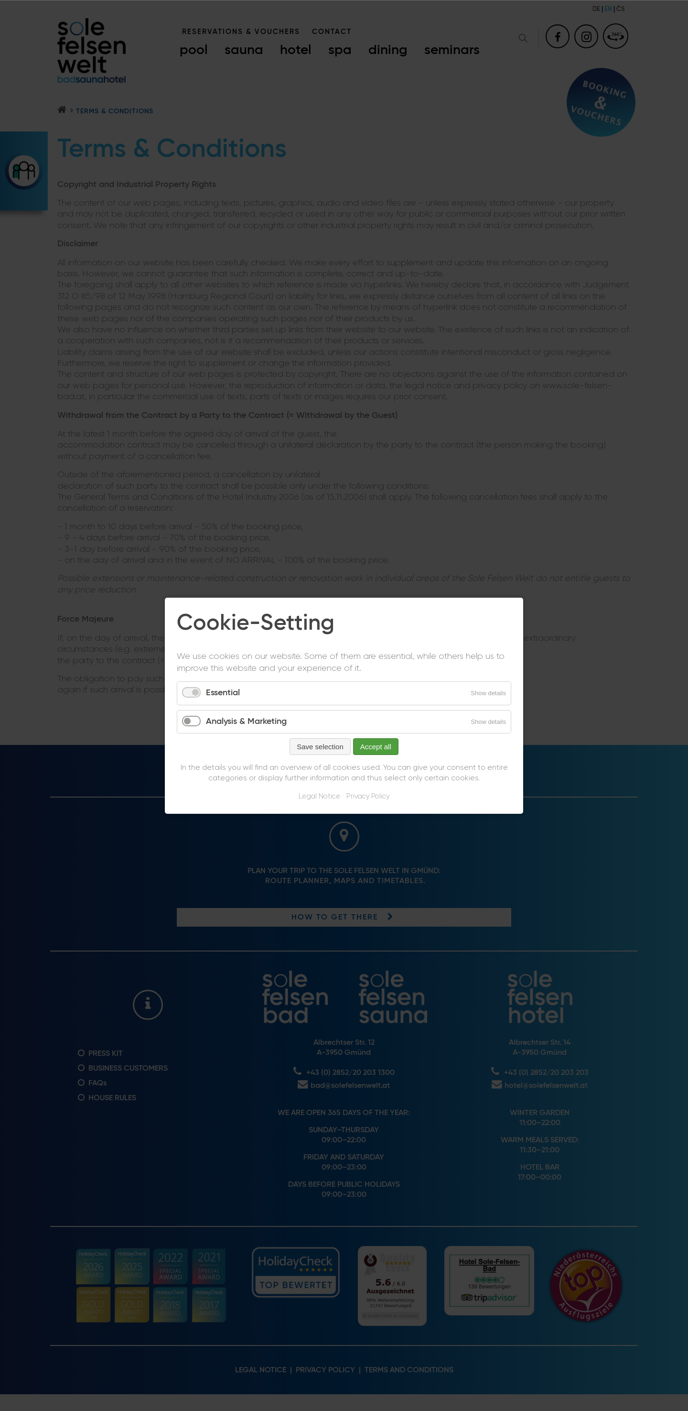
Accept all (375, 747)
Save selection (320, 747)
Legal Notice (319, 796)
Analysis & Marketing (246, 721)
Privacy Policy (367, 796)
